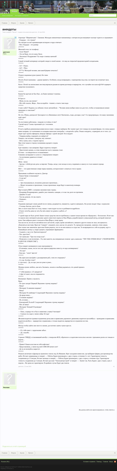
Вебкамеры (34, 11)
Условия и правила (89, 461)
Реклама (6, 387)
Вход (112, 1)
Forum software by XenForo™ (16, 467)
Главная (5, 11)
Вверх (111, 461)
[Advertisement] (66, 388)
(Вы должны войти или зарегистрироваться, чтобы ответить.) (97, 410)
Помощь (99, 461)
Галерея (23, 11)
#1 (114, 366)
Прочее (14, 32)
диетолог (34, 32)
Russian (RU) (5, 461)
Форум (14, 11)
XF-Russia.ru (10, 468)
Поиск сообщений (7, 15)
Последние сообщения (21, 15)
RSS (115, 461)
